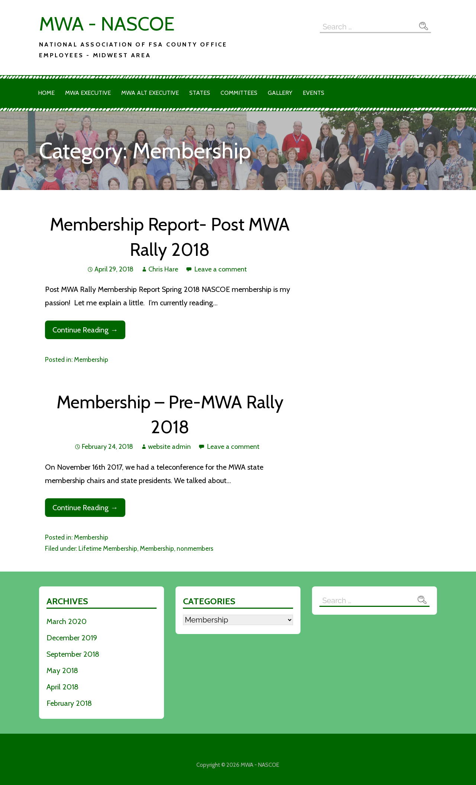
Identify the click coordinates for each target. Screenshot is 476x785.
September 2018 (72, 654)
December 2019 (71, 637)
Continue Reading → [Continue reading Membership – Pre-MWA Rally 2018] (85, 507)
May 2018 (62, 670)
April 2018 (62, 686)
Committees (239, 92)
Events (313, 92)
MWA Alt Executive (150, 92)
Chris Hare (163, 269)
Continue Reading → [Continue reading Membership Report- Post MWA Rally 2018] (85, 329)
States (199, 92)
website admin (169, 447)
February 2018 (69, 703)
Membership (91, 359)
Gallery (280, 92)
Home (46, 92)
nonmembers (195, 548)
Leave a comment (220, 269)
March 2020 (66, 621)
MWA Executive (88, 92)
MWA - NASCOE (106, 23)
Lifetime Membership (107, 548)
